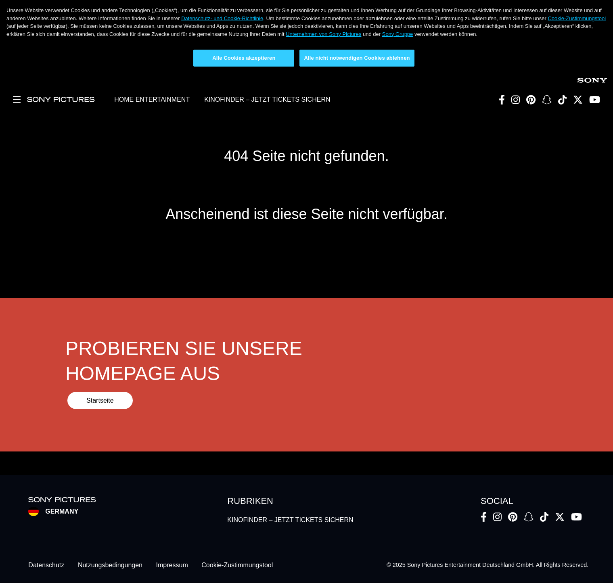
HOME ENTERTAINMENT (152, 99)
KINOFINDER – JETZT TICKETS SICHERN (267, 99)
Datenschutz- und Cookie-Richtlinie (222, 18)
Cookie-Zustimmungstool (577, 18)
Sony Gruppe (397, 34)
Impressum (172, 565)
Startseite (100, 400)
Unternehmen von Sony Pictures (323, 34)
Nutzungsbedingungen (110, 565)
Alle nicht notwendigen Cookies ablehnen (357, 58)
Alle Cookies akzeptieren (243, 58)
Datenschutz (46, 565)
